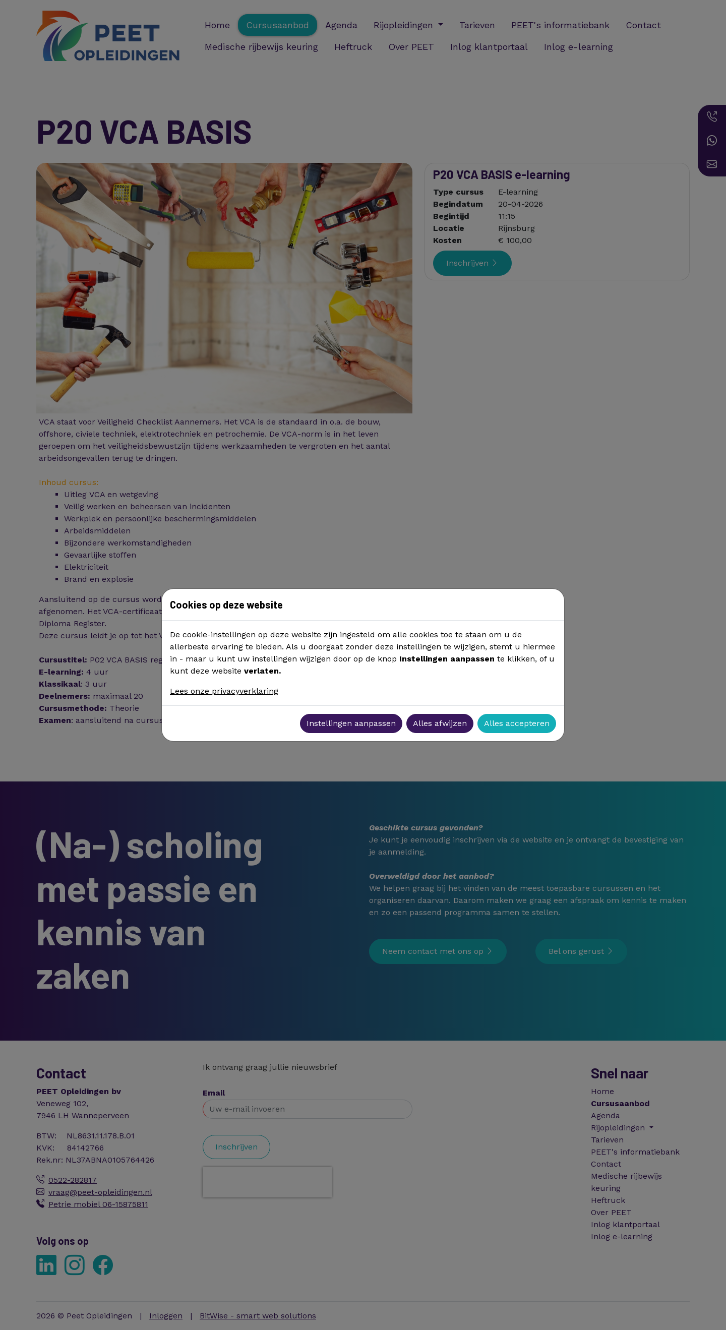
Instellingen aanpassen (351, 723)
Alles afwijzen (440, 723)
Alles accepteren (517, 723)
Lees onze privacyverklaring (224, 691)
